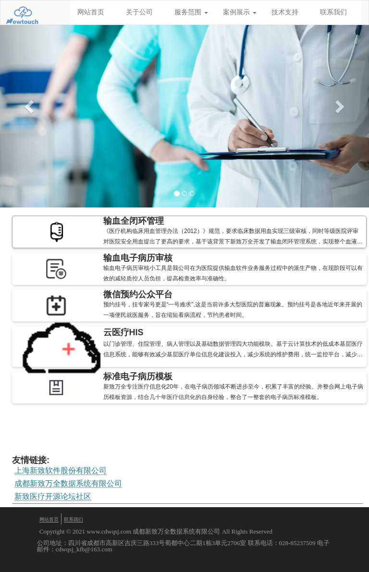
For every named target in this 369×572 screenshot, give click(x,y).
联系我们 (333, 12)
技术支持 (284, 12)
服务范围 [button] (191, 12)
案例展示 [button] (240, 12)
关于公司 (139, 12)
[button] (27, 103)
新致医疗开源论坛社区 (52, 496)
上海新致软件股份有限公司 (60, 471)
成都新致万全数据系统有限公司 (68, 483)
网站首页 (90, 12)
